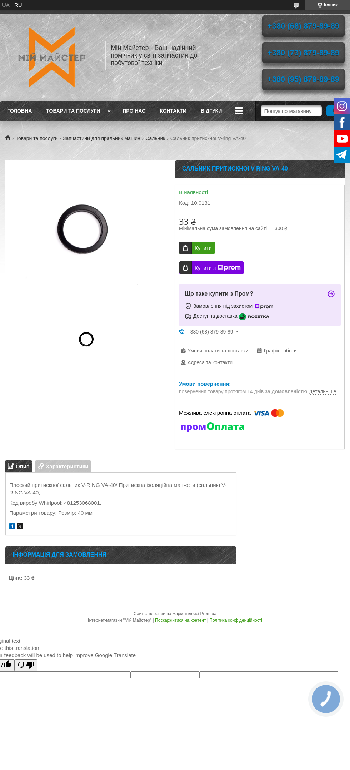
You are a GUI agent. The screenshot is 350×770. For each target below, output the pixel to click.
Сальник (155, 138)
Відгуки (211, 111)
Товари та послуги (73, 111)
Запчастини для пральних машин (101, 138)
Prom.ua (208, 613)
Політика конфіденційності (235, 620)
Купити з (218, 268)
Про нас (133, 111)
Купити (203, 248)
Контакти (173, 111)
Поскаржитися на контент (180, 620)
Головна (19, 111)
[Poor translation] (26, 665)
